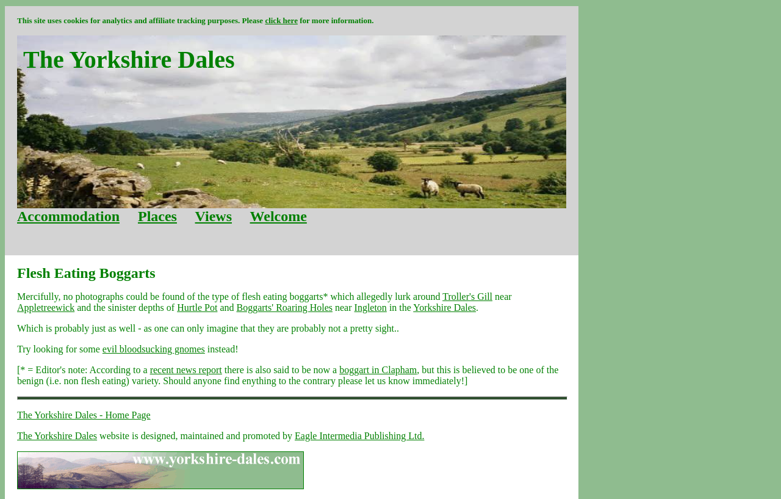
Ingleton (371, 307)
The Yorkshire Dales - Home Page (84, 415)
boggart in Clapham (378, 370)
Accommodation (68, 216)
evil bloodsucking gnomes (154, 349)
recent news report (186, 370)
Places (157, 216)
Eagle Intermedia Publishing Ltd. (359, 436)
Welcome (278, 216)
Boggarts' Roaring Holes (284, 307)
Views (213, 216)
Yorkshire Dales (444, 307)
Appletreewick (45, 307)
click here (281, 20)
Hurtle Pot (197, 307)
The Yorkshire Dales (57, 436)
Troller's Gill (467, 296)
